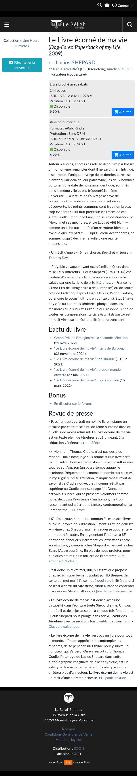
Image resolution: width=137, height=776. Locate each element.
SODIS (79, 748)
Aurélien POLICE (120, 69)
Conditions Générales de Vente (69, 734)
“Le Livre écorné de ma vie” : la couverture (86, 380)
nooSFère (93, 442)
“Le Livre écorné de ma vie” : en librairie (84, 359)
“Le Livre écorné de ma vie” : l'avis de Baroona (89, 348)
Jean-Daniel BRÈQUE (69, 69)
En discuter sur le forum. (73, 403)
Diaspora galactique (64, 626)
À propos (69, 729)
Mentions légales (68, 739)
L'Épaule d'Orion (113, 677)
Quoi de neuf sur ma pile (113, 591)
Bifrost (79, 510)
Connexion (123, 5)
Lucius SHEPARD (75, 62)
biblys (68, 762)
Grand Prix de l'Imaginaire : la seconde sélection (91, 337)
